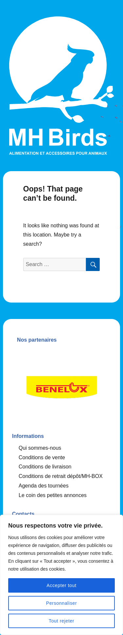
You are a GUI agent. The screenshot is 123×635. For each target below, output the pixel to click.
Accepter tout (61, 585)
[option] (62, 385)
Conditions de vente (42, 457)
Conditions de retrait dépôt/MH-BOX (61, 476)
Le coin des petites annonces (53, 495)
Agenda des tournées (44, 485)
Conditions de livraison (45, 466)
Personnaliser (61, 603)
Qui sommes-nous (40, 448)
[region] (61, 575)
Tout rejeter (61, 621)
